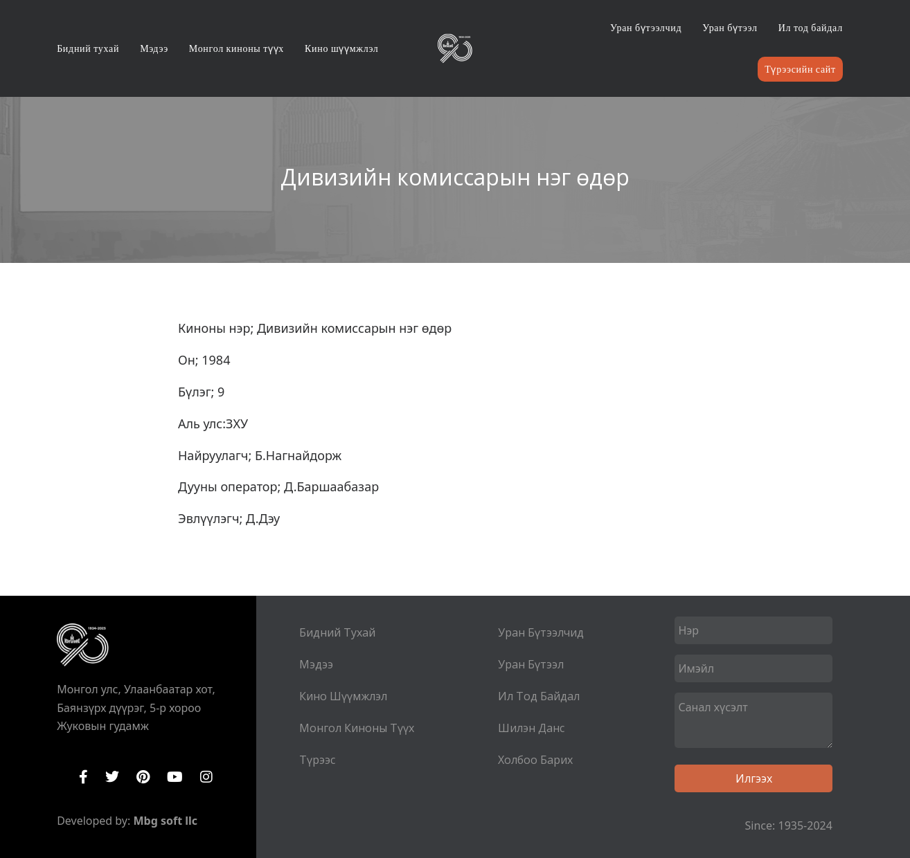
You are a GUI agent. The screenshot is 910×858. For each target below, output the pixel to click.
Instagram (206, 777)
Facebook (83, 777)
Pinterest (143, 777)
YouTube (175, 777)
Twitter (112, 777)
